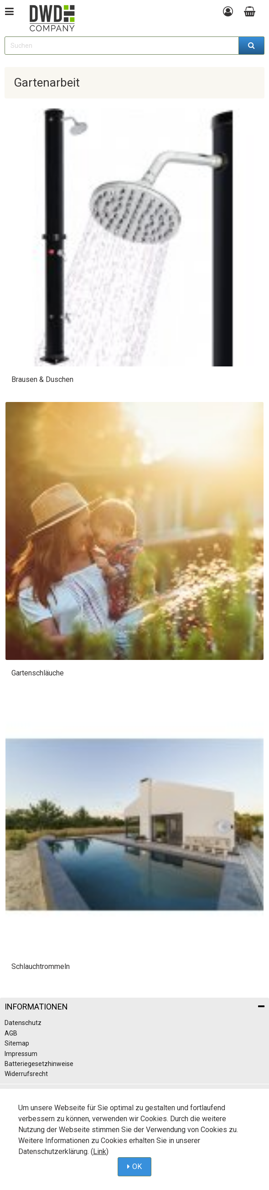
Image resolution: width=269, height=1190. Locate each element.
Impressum (21, 1053)
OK (137, 1166)
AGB (11, 1033)
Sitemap (17, 1043)
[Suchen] (251, 45)
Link (99, 1151)
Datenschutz (23, 1022)
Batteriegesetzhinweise (39, 1063)
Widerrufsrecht (26, 1073)
